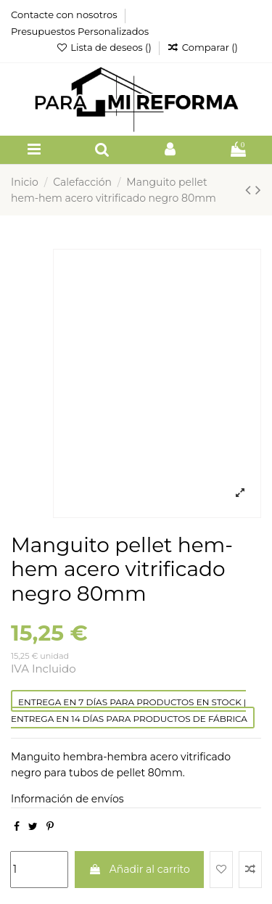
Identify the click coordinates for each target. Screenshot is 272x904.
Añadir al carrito (139, 869)
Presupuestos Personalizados (80, 31)
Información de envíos (67, 798)
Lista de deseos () (105, 47)
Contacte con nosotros (65, 14)
